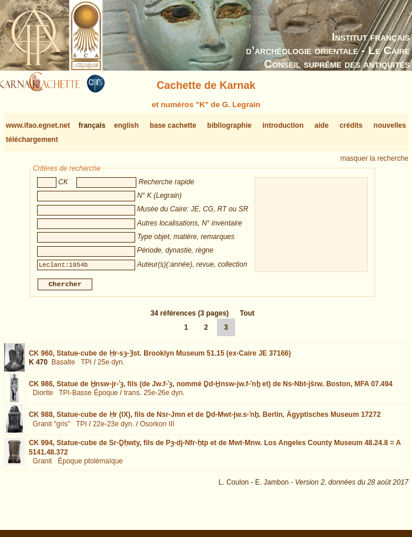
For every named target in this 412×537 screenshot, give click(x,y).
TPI (86, 367)
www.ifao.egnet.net (38, 125)
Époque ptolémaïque (90, 466)
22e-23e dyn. (113, 429)
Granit (42, 466)
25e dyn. (111, 367)
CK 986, (211, 388)
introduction (283, 125)
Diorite (43, 397)
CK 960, (160, 358)
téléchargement (32, 139)
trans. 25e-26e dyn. (154, 397)
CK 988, (205, 419)
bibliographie (229, 125)
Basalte (63, 367)
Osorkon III (157, 429)
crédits (351, 125)
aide (321, 125)
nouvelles (390, 125)
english (126, 125)
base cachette (173, 125)
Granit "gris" (52, 429)
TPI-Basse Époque (88, 397)
